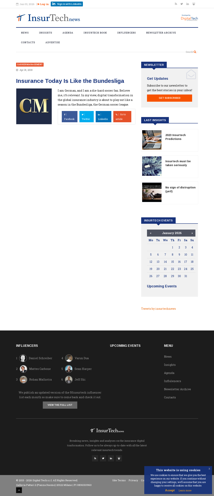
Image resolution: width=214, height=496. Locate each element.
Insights (45, 32)
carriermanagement (30, 64)
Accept (170, 490)
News (25, 32)
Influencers (126, 32)
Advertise (52, 42)
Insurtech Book (95, 32)
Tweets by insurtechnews (158, 308)
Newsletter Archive (161, 32)
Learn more (185, 490)
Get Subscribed (169, 98)
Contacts (28, 42)
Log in (43, 4)
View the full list (60, 405)
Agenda (67, 32)
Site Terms (119, 480)
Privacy (133, 480)
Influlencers (172, 381)
